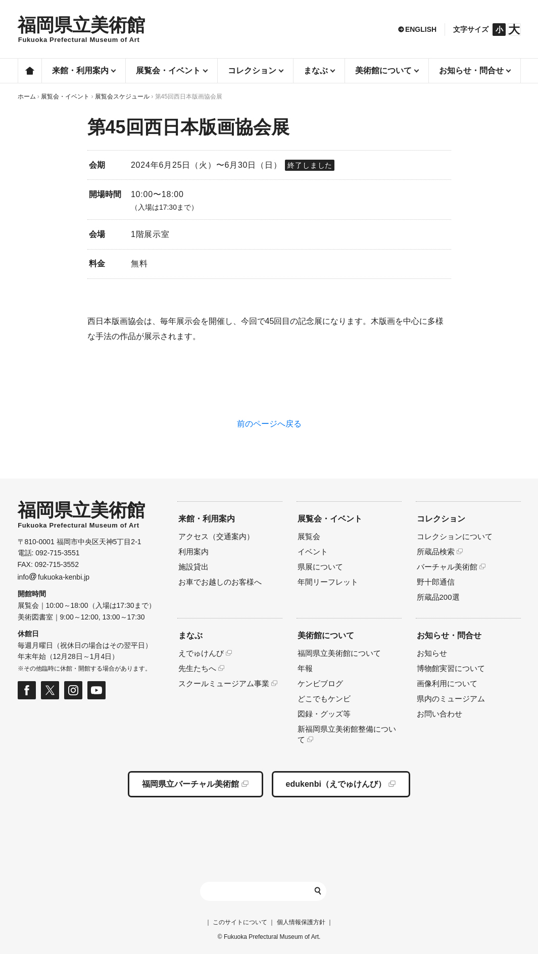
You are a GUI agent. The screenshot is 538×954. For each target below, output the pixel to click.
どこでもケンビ (324, 698)
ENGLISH (420, 29)
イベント (313, 551)
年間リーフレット (328, 582)
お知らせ (432, 653)
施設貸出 (193, 566)
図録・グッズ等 (324, 713)
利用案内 (193, 551)
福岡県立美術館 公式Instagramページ (73, 690)
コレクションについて (455, 536)
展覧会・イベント (65, 96)
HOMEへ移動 (81, 29)
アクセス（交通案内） (216, 536)
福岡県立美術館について (339, 653)
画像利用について (447, 683)
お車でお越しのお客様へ (220, 582)
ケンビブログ (320, 683)
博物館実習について (451, 668)
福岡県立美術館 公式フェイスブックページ (27, 690)
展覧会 (309, 536)
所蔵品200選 (438, 597)
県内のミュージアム (451, 698)
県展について (320, 566)
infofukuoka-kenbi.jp (54, 577)
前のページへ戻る (269, 423)
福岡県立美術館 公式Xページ (50, 690)
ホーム (29, 71)
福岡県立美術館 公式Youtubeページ (96, 690)
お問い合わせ (439, 713)
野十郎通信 (436, 582)
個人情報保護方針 (301, 922)
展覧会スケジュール (122, 96)
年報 (305, 668)
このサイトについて (240, 922)
